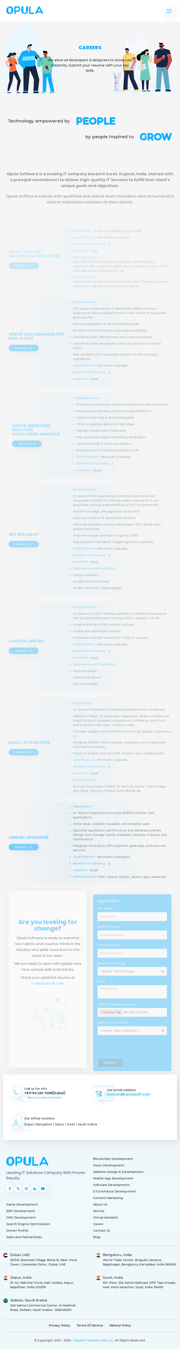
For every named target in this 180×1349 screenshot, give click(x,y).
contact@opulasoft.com (128, 1094)
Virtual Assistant (105, 1217)
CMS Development (21, 1217)
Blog (97, 1237)
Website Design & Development (118, 1172)
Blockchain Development (113, 1159)
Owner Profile (17, 1230)
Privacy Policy (59, 1325)
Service (99, 1211)
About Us (100, 1204)
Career (98, 1224)
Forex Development (108, 1165)
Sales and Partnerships (24, 1237)
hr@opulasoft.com (47, 994)
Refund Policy (120, 1325)
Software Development (111, 1185)
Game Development (22, 1204)
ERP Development (20, 1211)
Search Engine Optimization (28, 1224)
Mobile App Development (113, 1178)
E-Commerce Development (114, 1191)
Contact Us (101, 1230)
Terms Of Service (90, 1325)
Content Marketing (108, 1198)
